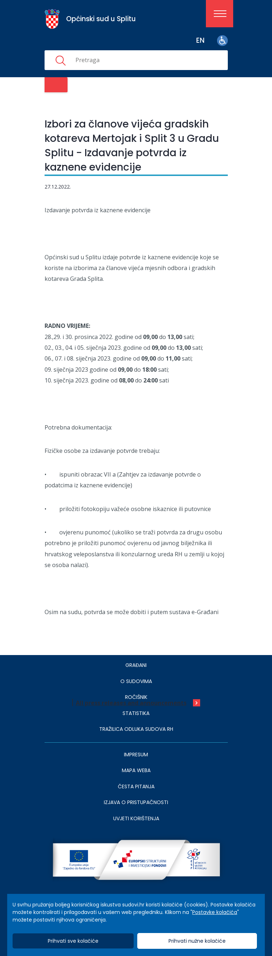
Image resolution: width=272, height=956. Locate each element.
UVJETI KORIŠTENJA (136, 818)
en (200, 40)
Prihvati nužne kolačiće (197, 941)
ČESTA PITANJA (136, 786)
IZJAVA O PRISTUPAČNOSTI (136, 802)
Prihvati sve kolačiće (73, 941)
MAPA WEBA (136, 770)
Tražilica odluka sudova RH (136, 729)
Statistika (136, 713)
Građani (136, 665)
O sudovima (136, 681)
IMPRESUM (136, 754)
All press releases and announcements (131, 703)
